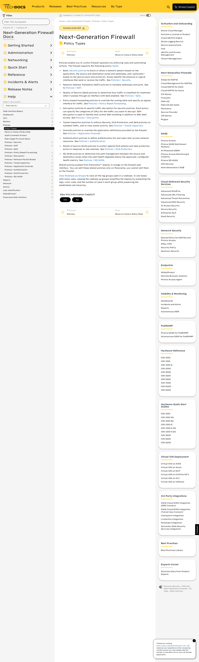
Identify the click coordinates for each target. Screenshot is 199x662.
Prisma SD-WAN (169, 160)
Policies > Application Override (19, 166)
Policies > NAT (11, 146)
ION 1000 (165, 357)
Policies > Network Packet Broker (20, 159)
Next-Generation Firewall (78, 21)
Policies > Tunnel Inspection (17, 163)
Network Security (172, 586)
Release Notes (20, 89)
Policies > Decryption (14, 156)
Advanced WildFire (170, 191)
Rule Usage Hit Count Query (17, 139)
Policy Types (10, 128)
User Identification (11, 190)
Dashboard (8, 115)
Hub (163, 48)
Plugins (164, 119)
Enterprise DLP (168, 213)
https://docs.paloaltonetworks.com (171, 646)
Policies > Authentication (16, 170)
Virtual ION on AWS (171, 464)
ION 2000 (166, 368)
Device (6, 187)
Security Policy (168, 247)
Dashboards (167, 301)
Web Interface (176, 591)
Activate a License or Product (175, 34)
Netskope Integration (171, 523)
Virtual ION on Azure (171, 467)
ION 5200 (166, 379)
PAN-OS (165, 101)
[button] (197, 529)
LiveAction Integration (172, 519)
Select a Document (12, 102)
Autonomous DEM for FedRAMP (177, 336)
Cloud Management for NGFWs (176, 83)
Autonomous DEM (170, 311)
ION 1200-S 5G (168, 431)
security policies (77, 70)
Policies (6, 125)
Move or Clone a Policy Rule (17, 132)
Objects (6, 180)
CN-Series (166, 94)
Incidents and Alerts (171, 304)
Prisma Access (168, 140)
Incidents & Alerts (23, 82)
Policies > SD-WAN (14, 177)
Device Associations (171, 45)
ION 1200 (165, 361)
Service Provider (169, 112)
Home (62, 21)
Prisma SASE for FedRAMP (174, 333)
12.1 (190, 588)
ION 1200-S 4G (168, 428)
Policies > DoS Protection (16, 173)
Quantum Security (170, 251)
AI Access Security (170, 205)
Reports (165, 308)
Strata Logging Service (172, 41)
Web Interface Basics (13, 111)
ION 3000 (166, 372)
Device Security (169, 209)
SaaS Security (168, 216)
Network (7, 183)
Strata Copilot (184, 7)
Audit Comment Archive (16, 135)
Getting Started (21, 45)
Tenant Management (171, 58)
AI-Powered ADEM (170, 150)
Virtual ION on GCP (170, 471)
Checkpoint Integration (172, 515)
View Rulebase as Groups (72, 176)
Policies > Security (13, 142)
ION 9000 (166, 386)
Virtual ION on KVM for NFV (175, 474)
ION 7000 (166, 383)
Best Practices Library (172, 550)
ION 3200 (166, 375)
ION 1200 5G (167, 421)
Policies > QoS (11, 149)
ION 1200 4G (167, 417)
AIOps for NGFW (169, 80)
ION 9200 (166, 390)
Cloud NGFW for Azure (172, 90)
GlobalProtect (9, 194)
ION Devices (167, 164)
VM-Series (166, 116)
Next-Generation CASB (172, 167)
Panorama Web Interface (14, 197)
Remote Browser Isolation (174, 276)
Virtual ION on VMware (172, 482)
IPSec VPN (166, 244)
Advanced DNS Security (173, 202)
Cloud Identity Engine (171, 38)
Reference (16, 74)
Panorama (166, 108)
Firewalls (165, 98)
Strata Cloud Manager (172, 30)
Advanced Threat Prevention (175, 198)
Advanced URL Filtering (173, 195)
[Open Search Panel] (169, 7)
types (115, 66)
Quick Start (17, 67)
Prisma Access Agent (171, 279)
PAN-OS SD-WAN (170, 105)
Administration (20, 52)
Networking (18, 60)
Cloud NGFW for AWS (172, 87)
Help (12, 96)
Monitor (6, 121)
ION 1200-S (166, 365)
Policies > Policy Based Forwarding (21, 152)
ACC (5, 118)
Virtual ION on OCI (170, 478)
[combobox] (26, 22)
